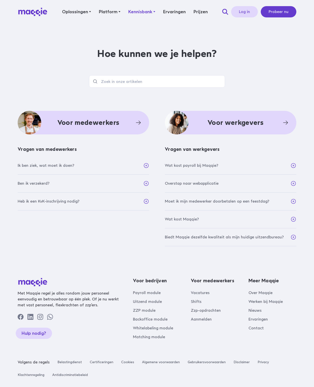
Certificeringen (101, 362)
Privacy (263, 362)
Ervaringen (258, 319)
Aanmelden (201, 319)
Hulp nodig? (34, 333)
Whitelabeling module (153, 328)
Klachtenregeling (31, 375)
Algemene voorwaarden (161, 362)
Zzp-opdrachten (206, 310)
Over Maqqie (261, 292)
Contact (256, 328)
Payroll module (147, 292)
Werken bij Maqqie (266, 301)
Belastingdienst (69, 362)
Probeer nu (278, 11)
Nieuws (255, 310)
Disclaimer (242, 362)
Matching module (149, 337)
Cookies (127, 362)
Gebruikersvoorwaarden (207, 362)
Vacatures (200, 292)
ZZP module (144, 310)
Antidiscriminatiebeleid (70, 375)
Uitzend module (147, 301)
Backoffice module (150, 319)
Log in (244, 11)
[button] (76, 11)
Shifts (196, 301)
